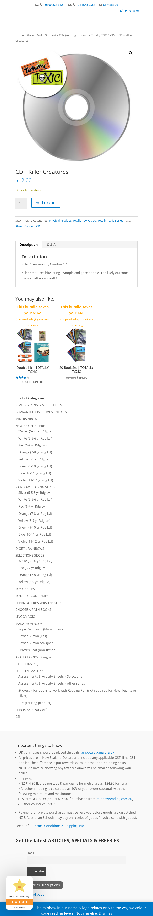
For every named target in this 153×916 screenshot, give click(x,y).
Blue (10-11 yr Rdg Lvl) (34, 473)
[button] (130, 53)
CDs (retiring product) (73, 35)
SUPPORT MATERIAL (30, 671)
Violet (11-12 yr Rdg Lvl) (35, 480)
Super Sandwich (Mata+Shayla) (41, 629)
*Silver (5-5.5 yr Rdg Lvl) (35, 431)
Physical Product (60, 220)
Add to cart (46, 202)
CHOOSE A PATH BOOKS (33, 609)
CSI (17, 716)
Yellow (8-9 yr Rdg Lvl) (34, 459)
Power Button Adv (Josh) (36, 643)
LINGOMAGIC (25, 616)
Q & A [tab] (51, 244)
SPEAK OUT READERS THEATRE (38, 603)
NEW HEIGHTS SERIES (31, 426)
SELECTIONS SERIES (29, 555)
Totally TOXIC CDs (103, 35)
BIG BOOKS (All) (26, 664)
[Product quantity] (21, 203)
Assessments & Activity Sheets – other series (51, 683)
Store (30, 35)
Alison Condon (25, 226)
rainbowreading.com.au (114, 799)
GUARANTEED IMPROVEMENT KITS (41, 412)
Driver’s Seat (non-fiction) (37, 650)
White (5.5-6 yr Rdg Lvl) (35, 438)
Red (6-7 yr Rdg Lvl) (32, 445)
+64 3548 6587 (85, 5)
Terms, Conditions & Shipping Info (58, 826)
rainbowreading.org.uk (97, 752)
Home (19, 35)
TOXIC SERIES (25, 589)
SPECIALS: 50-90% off (30, 710)
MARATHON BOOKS (29, 624)
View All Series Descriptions (39, 885)
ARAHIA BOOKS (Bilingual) (34, 657)
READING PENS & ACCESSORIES (38, 405)
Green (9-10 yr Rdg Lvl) (35, 466)
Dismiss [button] (105, 913)
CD (38, 226)
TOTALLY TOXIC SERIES (32, 596)
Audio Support (46, 35)
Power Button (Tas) (32, 636)
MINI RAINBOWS (27, 419)
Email (30, 853)
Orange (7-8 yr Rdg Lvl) (35, 452)
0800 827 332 (54, 5)
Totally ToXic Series (110, 220)
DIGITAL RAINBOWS (29, 548)
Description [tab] (29, 244)
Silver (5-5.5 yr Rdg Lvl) (35, 492)
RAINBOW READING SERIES (35, 487)
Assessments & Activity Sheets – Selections (50, 676)
